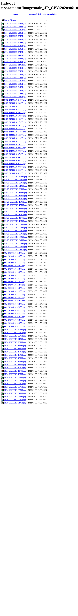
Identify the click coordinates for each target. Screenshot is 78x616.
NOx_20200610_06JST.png (15, 387)
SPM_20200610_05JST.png (15, 84)
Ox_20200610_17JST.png (14, 275)
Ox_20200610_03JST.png (14, 320)
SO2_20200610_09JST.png (15, 148)
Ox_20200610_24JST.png (14, 253)
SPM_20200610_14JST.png (15, 55)
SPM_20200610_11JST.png (15, 65)
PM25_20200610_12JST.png (15, 215)
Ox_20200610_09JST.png (14, 301)
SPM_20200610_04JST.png (15, 87)
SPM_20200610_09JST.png (15, 71)
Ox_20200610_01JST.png (14, 326)
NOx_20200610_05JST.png (15, 390)
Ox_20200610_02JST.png (14, 323)
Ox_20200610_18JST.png (14, 272)
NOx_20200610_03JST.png (15, 396)
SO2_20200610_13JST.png (15, 135)
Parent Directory (10, 20)
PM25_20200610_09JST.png (15, 224)
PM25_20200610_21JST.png (15, 186)
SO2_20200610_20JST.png (15, 113)
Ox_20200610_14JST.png (14, 285)
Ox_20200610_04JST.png (14, 317)
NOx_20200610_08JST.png (15, 380)
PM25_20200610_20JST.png (15, 189)
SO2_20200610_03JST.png (15, 167)
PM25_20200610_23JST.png (15, 180)
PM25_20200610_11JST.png (15, 218)
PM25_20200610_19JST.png (15, 192)
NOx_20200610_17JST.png (15, 352)
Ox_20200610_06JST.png (14, 310)
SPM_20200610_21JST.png (15, 33)
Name (15, 14)
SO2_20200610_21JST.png (15, 109)
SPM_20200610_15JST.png (15, 52)
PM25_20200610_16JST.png (15, 202)
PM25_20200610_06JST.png (15, 234)
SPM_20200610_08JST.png (15, 74)
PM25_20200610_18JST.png (15, 196)
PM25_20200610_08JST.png (15, 227)
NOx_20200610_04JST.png (15, 393)
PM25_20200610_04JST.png (15, 240)
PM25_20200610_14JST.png (15, 208)
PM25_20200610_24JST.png (15, 176)
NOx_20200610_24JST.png (15, 329)
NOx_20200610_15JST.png (15, 358)
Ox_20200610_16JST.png (14, 278)
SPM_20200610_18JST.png (15, 42)
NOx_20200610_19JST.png (15, 345)
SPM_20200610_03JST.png (15, 90)
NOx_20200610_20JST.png (15, 342)
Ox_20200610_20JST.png (14, 266)
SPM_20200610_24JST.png (15, 23)
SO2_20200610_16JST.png (15, 125)
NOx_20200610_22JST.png (15, 336)
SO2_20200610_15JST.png (15, 129)
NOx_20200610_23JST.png (15, 333)
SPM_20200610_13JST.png (15, 58)
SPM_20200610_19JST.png (15, 39)
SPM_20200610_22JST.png (15, 30)
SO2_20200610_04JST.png (15, 164)
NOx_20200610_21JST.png (15, 339)
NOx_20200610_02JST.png (15, 400)
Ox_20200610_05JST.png (14, 313)
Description (52, 14)
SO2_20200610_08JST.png (15, 151)
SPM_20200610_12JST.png (15, 62)
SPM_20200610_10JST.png (15, 68)
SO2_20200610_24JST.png (15, 100)
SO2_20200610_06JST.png (15, 157)
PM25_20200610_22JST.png (15, 183)
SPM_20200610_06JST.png (15, 81)
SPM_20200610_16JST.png (15, 49)
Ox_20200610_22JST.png (14, 259)
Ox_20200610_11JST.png (14, 294)
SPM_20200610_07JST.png (15, 78)
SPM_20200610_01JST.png (15, 97)
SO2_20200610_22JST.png (15, 106)
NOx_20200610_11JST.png (15, 371)
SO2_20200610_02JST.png (15, 170)
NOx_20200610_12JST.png (15, 368)
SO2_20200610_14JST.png (15, 132)
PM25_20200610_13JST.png (15, 211)
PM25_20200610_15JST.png (15, 205)
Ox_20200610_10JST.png (14, 298)
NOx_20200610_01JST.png (15, 403)
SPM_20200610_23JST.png (15, 27)
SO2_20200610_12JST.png (15, 138)
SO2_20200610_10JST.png (15, 144)
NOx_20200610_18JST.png (15, 349)
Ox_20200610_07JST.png (14, 307)
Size (44, 14)
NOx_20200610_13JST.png (15, 364)
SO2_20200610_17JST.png (15, 122)
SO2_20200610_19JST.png (15, 116)
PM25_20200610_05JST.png (15, 237)
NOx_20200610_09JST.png (15, 377)
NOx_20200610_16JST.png (15, 355)
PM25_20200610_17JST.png (15, 199)
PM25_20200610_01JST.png (15, 250)
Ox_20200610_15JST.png (14, 282)
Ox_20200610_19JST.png (14, 269)
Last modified (35, 14)
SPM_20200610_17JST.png (15, 46)
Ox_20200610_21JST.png (14, 262)
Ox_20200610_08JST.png (14, 304)
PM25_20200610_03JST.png (15, 243)
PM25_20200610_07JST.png (15, 231)
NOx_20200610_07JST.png (15, 384)
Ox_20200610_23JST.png (14, 256)
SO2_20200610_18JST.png (15, 119)
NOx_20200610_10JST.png (15, 374)
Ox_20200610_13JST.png (14, 288)
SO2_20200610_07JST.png (15, 154)
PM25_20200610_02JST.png (15, 247)
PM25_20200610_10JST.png (15, 221)
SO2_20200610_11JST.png (15, 141)
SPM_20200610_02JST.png (15, 93)
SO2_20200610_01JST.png (15, 173)
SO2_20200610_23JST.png (15, 103)
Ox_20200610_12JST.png (14, 291)
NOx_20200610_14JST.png (15, 361)
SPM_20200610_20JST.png (15, 36)
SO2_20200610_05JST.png (15, 160)
